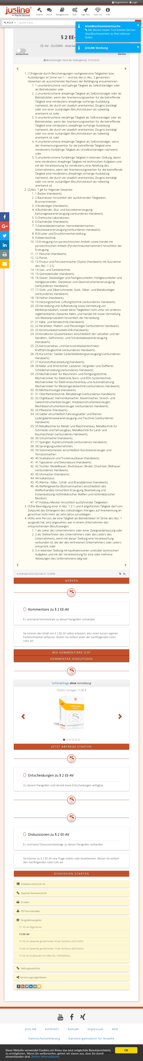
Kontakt (73, 1029)
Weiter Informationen (45, 1057)
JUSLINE (31, 1029)
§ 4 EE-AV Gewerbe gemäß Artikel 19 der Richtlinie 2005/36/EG (51, 948)
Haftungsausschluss (28, 968)
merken (71, 580)
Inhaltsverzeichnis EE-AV (31, 884)
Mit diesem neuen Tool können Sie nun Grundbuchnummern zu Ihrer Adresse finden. (110, 33)
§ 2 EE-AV (24, 934)
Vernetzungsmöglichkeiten (32, 977)
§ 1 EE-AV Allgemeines (30, 927)
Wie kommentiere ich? (71, 652)
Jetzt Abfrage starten (71, 746)
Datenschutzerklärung (44, 1038)
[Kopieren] (124, 574)
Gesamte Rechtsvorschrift (31, 893)
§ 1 (65, 77)
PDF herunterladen (28, 911)
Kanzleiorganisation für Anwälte (92, 1038)
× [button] (138, 25)
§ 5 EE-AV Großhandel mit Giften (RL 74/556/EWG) (44, 955)
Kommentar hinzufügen (71, 659)
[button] (39, 12)
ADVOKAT (52, 1029)
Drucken (23, 902)
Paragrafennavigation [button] (29, 920)
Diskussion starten (71, 873)
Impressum (96, 1029)
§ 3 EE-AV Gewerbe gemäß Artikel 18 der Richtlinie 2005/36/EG (51, 941)
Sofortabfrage (60, 683)
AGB (115, 1029)
